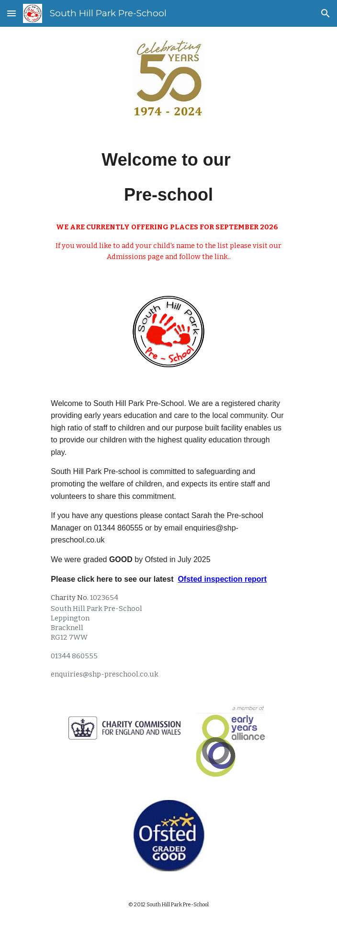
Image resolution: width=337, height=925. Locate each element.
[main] (168, 177)
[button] (11, 13)
